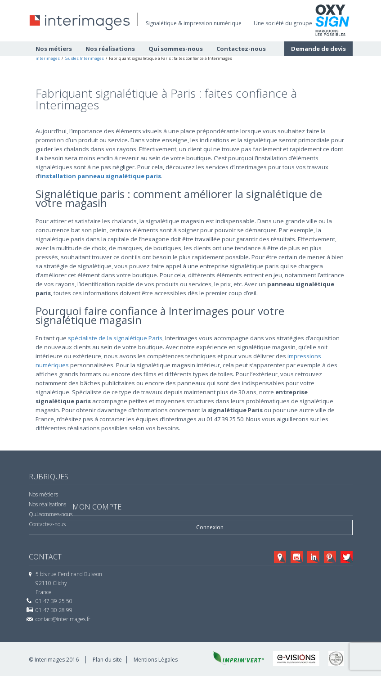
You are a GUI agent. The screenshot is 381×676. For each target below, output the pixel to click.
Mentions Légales (156, 659)
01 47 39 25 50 (54, 601)
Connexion (210, 527)
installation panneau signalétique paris (100, 176)
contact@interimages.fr (63, 619)
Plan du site (107, 659)
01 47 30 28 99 (54, 610)
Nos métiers (43, 494)
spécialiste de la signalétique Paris (115, 338)
